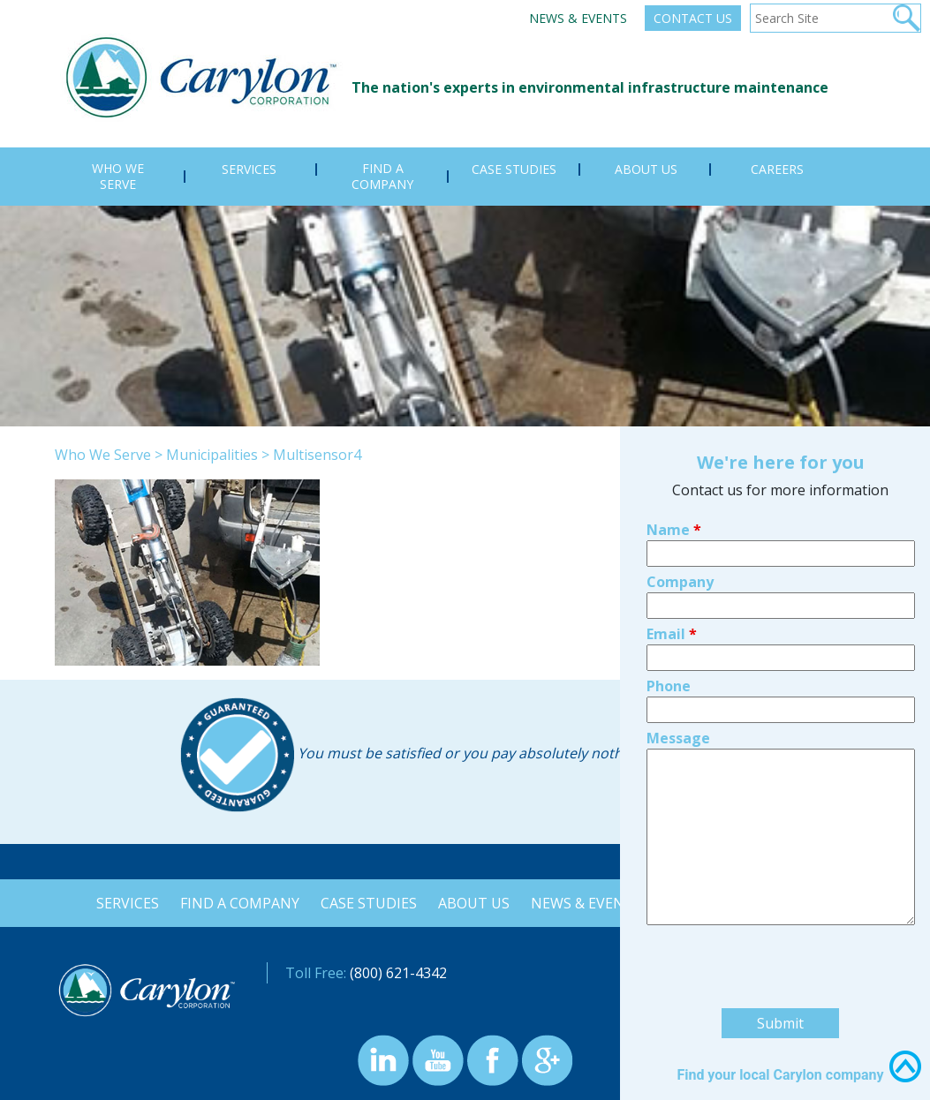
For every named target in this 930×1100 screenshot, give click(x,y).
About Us (474, 903)
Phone (668, 553)
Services (122, 903)
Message (678, 605)
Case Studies (367, 903)
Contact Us (693, 18)
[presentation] (780, 836)
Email (671, 501)
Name (673, 397)
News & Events (578, 18)
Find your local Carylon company (780, 942)
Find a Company (236, 903)
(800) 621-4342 (398, 973)
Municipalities (212, 454)
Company (680, 449)
